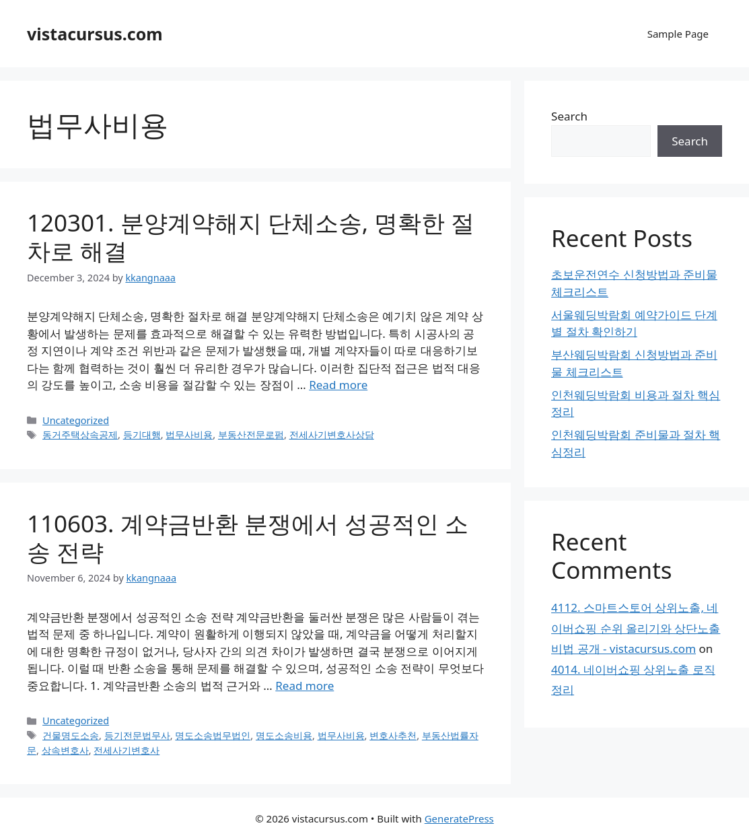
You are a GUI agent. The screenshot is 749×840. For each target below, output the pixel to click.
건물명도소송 (70, 735)
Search (569, 116)
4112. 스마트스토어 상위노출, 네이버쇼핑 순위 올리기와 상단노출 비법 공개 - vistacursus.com (635, 628)
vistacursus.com (95, 33)
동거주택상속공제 (80, 434)
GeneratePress (459, 818)
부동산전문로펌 (251, 434)
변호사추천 (393, 735)
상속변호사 (65, 750)
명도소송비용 (284, 735)
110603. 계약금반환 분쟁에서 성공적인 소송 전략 (247, 537)
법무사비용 (189, 434)
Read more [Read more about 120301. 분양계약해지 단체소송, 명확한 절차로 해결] (338, 384)
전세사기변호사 (126, 750)
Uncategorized (75, 420)
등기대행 (142, 434)
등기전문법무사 (137, 735)
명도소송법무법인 (212, 735)
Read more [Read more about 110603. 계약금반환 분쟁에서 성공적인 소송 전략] (304, 685)
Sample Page (678, 33)
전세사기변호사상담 (331, 434)
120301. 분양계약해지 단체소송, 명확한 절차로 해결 (250, 237)
